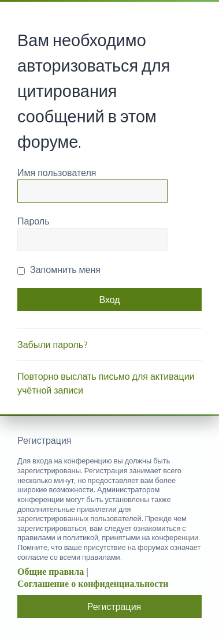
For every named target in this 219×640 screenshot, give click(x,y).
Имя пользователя (56, 172)
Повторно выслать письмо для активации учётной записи (106, 383)
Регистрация (114, 606)
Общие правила (50, 572)
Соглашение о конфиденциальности (92, 584)
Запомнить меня (59, 269)
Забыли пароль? (52, 344)
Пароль (33, 221)
